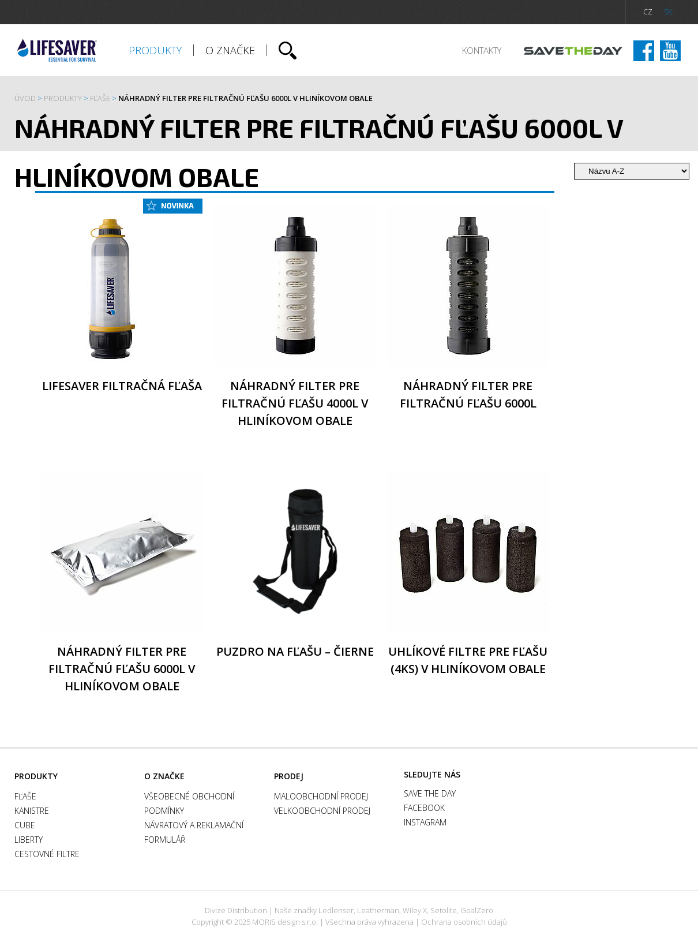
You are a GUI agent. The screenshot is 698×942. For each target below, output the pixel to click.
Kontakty (481, 50)
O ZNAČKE (230, 50)
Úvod (25, 98)
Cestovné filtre (47, 853)
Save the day (573, 50)
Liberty (28, 839)
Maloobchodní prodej (321, 796)
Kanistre (31, 810)
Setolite (443, 910)
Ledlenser (336, 910)
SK (668, 12)
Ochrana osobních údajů (464, 922)
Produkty (155, 50)
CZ (647, 12)
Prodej (288, 776)
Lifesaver (57, 50)
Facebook (643, 50)
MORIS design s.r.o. (285, 922)
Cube (24, 825)
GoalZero (476, 910)
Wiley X (415, 910)
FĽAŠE (100, 98)
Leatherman (378, 910)
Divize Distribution (236, 910)
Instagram (670, 50)
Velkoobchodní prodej (322, 810)
